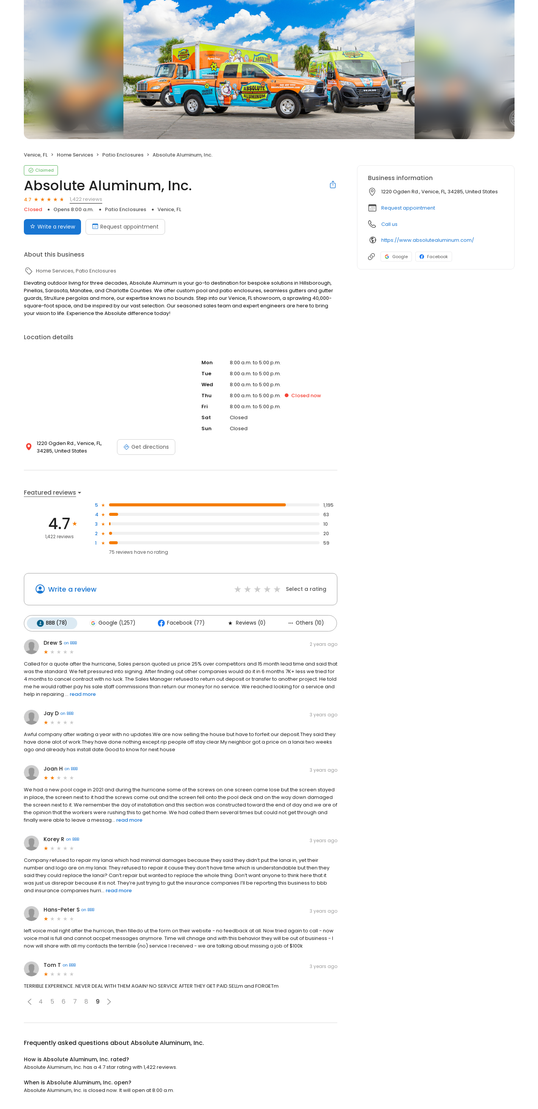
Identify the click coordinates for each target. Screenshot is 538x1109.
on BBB (70, 643)
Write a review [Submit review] (52, 226)
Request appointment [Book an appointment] (125, 226)
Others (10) (304, 623)
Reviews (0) (244, 623)
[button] (29, 1001)
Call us (389, 224)
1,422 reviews (86, 199)
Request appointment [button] (408, 207)
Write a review (72, 589)
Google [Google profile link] (396, 257)
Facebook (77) (180, 623)
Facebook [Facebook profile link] (433, 257)
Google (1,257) (112, 623)
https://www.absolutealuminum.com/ (427, 240)
